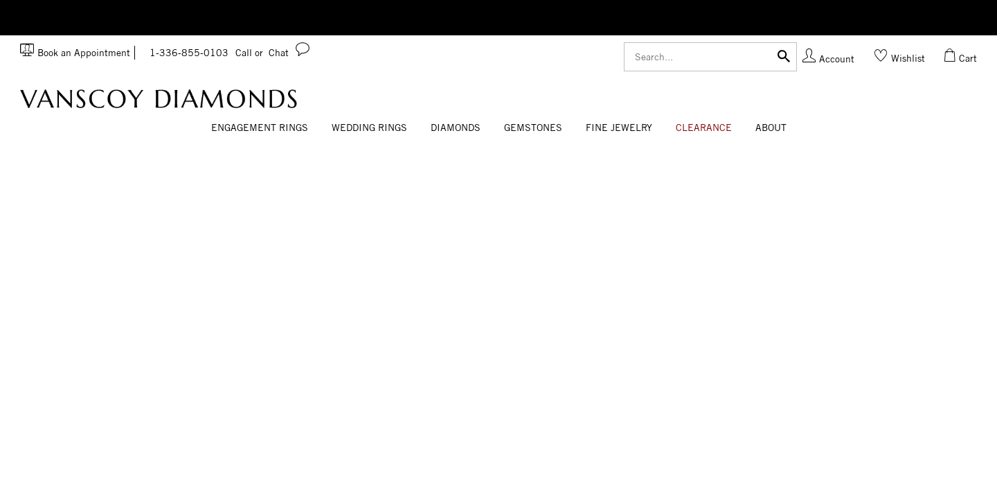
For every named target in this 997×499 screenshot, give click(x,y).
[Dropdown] (259, 128)
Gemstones (533, 127)
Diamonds (455, 127)
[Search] (710, 56)
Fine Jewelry (619, 127)
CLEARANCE (704, 127)
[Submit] (783, 55)
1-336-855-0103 (206, 53)
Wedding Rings (369, 127)
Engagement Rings (259, 127)
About (771, 127)
